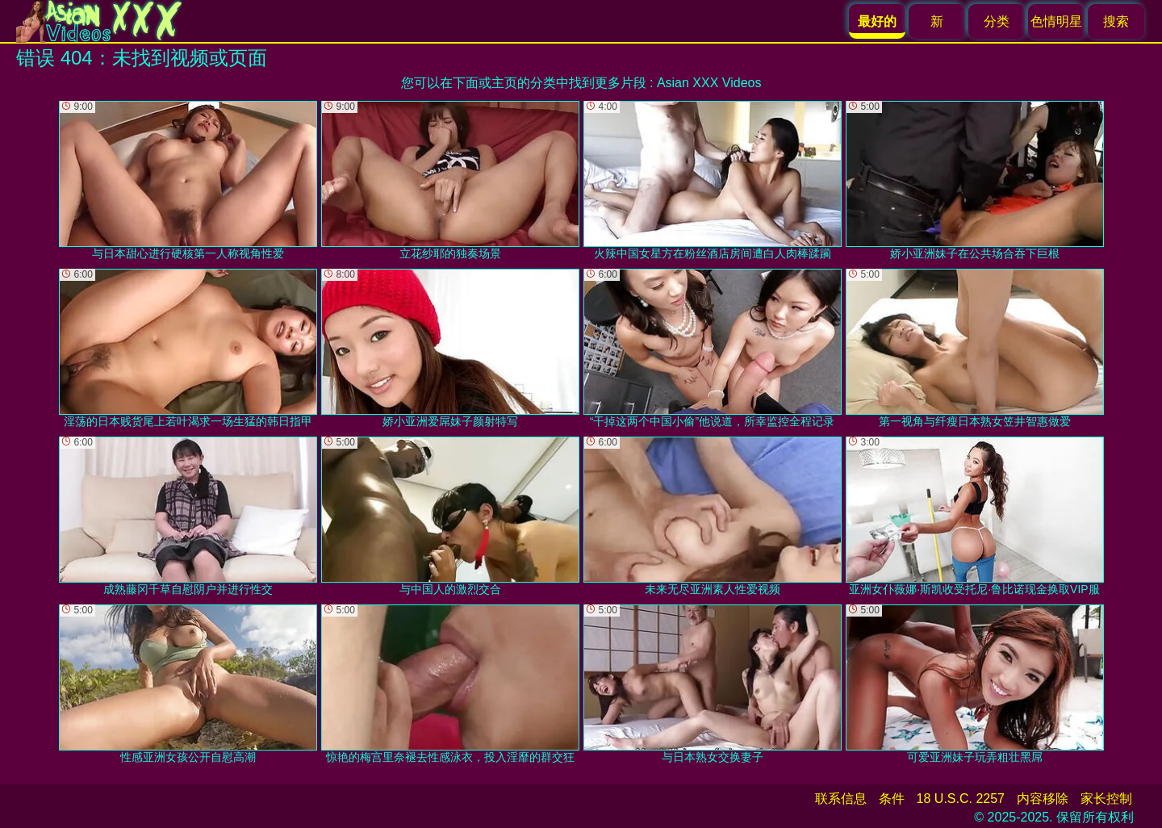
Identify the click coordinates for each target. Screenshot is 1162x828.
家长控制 (1106, 798)
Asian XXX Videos (709, 83)
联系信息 (841, 798)
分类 (996, 21)
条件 (892, 798)
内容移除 (1042, 798)
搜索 (1116, 21)
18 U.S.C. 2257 (961, 798)
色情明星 (1056, 21)
